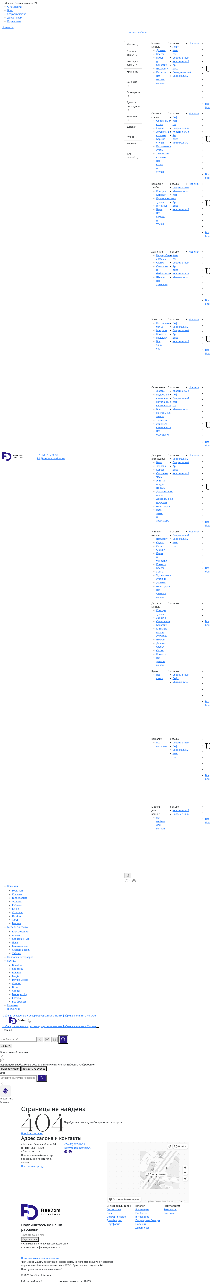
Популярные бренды (147, 1220)
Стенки (160, 262)
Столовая (17, 912)
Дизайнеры (142, 1227)
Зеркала (161, 466)
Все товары (142, 1209)
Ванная (16, 923)
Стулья (160, 128)
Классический (20, 931)
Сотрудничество (116, 1216)
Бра (158, 409)
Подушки (161, 337)
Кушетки (161, 72)
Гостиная (17, 890)
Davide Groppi (20, 979)
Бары (159, 209)
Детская (16, 901)
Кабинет (17, 905)
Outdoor (17, 916)
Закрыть (6, 1046)
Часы (159, 477)
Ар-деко (16, 935)
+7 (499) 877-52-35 (74, 1144)
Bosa (15, 987)
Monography (19, 994)
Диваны (161, 50)
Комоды (161, 191)
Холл (15, 919)
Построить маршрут (33, 1166)
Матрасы (161, 330)
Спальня (17, 894)
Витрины (161, 205)
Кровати (161, 334)
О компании (114, 1209)
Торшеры (161, 420)
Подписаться (30, 1239)
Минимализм (20, 946)
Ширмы (160, 488)
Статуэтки (162, 473)
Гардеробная (19, 898)
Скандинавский (21, 949)
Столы (160, 546)
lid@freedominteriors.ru (51, 458)
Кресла (160, 54)
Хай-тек (16, 953)
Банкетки (161, 625)
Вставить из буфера (33, 1068)
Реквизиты (170, 1209)
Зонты (160, 571)
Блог (109, 1213)
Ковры (160, 469)
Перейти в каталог (32, 1133)
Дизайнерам (114, 1220)
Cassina (16, 998)
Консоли (161, 194)
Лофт (15, 942)
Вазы (159, 462)
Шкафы (160, 277)
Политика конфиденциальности (40, 1258)
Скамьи (160, 549)
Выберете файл (10, 1068)
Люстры (160, 391)
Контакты (169, 1213)
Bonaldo (17, 965)
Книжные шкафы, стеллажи (161, 632)
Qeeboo (16, 983)
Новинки (140, 1224)
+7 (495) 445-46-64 (47, 454)
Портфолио (113, 1224)
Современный (20, 938)
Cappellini (17, 969)
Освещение (163, 621)
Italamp (16, 972)
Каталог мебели (135, 32)
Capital (16, 990)
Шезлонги (162, 68)
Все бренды (19, 1001)
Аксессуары (163, 506)
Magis (15, 976)
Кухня (15, 908)
